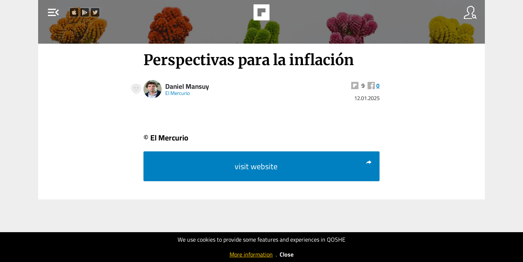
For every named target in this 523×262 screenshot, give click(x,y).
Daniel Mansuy (187, 86)
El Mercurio (177, 93)
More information (251, 254)
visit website (303, 166)
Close (286, 254)
